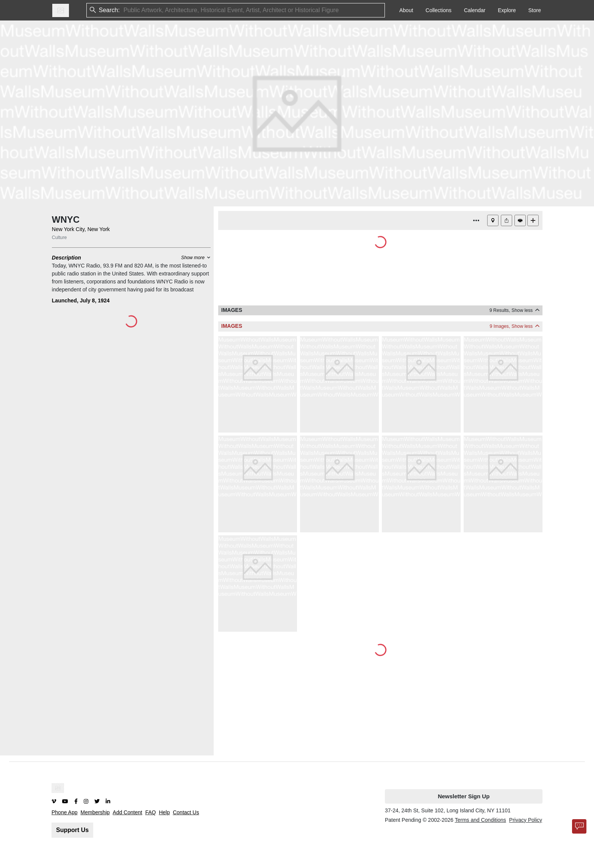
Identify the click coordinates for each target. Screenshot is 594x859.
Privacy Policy (525, 820)
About (406, 10)
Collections (438, 10)
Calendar (475, 10)
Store (534, 10)
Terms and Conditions (480, 820)
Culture (59, 237)
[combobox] (124, 10)
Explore (507, 10)
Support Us (72, 830)
